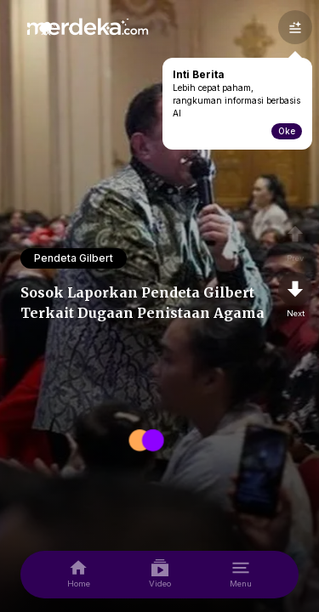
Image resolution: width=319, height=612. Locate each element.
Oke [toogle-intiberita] (286, 131)
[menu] (241, 574)
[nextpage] (295, 296)
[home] (78, 574)
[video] (160, 574)
